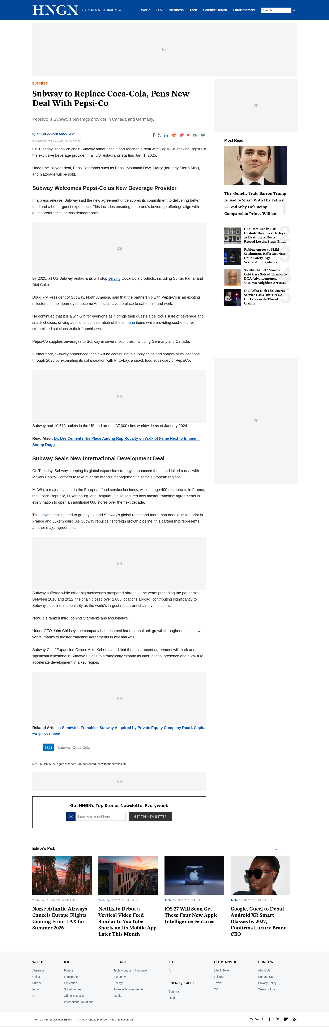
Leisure (219, 976)
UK (34, 995)
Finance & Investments (128, 989)
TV (216, 989)
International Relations (78, 1002)
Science (174, 991)
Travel (36, 900)
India (35, 989)
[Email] (194, 135)
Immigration (71, 976)
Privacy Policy (267, 983)
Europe (37, 983)
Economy (120, 976)
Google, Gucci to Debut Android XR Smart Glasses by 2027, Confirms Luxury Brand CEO (259, 922)
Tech (193, 10)
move (45, 515)
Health (173, 997)
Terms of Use (266, 989)
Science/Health (215, 10)
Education (70, 983)
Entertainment (244, 10)
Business (176, 10)
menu (130, 322)
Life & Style (221, 970)
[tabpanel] (65, 895)
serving (114, 278)
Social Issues (72, 989)
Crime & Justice (74, 995)
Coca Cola (81, 747)
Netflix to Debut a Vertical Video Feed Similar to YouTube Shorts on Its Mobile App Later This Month (127, 922)
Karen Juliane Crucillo (55, 134)
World (145, 10)
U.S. (159, 10)
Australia (38, 970)
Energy (118, 983)
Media (117, 995)
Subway (63, 747)
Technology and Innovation (131, 970)
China (36, 976)
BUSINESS (121, 962)
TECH (172, 962)
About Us (264, 970)
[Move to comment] (202, 135)
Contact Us (265, 976)
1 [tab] (276, 849)
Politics (68, 970)
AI (170, 970)
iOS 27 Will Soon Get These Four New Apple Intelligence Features (191, 915)
